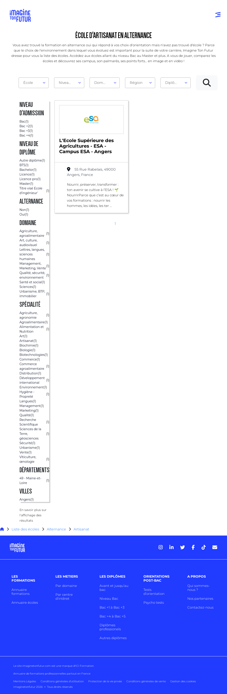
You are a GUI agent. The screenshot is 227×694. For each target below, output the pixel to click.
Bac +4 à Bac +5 (112, 616)
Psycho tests (153, 602)
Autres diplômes (113, 638)
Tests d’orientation (153, 592)
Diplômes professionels (110, 627)
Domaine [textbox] (102, 83)
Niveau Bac (109, 598)
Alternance (56, 529)
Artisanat (81, 529)
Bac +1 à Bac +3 (112, 607)
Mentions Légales (24, 681)
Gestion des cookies (183, 681)
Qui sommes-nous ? (198, 588)
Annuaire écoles (25, 602)
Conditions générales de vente (146, 681)
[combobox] (34, 82)
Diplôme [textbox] (172, 83)
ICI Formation (84, 665)
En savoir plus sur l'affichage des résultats (33, 515)
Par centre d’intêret (64, 596)
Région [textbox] (136, 83)
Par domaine (66, 586)
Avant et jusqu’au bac (114, 588)
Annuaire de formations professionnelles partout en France (51, 673)
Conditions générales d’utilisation (62, 681)
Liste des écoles (25, 529)
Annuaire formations (20, 592)
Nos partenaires (200, 598)
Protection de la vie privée (105, 681)
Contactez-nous (200, 607)
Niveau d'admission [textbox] (67, 83)
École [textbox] (28, 83)
